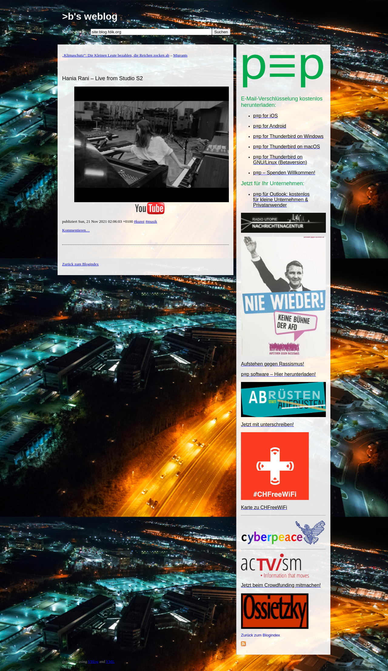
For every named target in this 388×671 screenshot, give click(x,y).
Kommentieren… (76, 230)
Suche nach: (74, 31)
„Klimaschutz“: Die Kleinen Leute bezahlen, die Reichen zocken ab (115, 55)
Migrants (180, 55)
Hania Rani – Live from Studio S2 (102, 78)
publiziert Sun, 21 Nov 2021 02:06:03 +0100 (98, 221)
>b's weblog (90, 16)
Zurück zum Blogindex (260, 635)
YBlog (93, 661)
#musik (151, 221)
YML (110, 661)
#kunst (139, 221)
